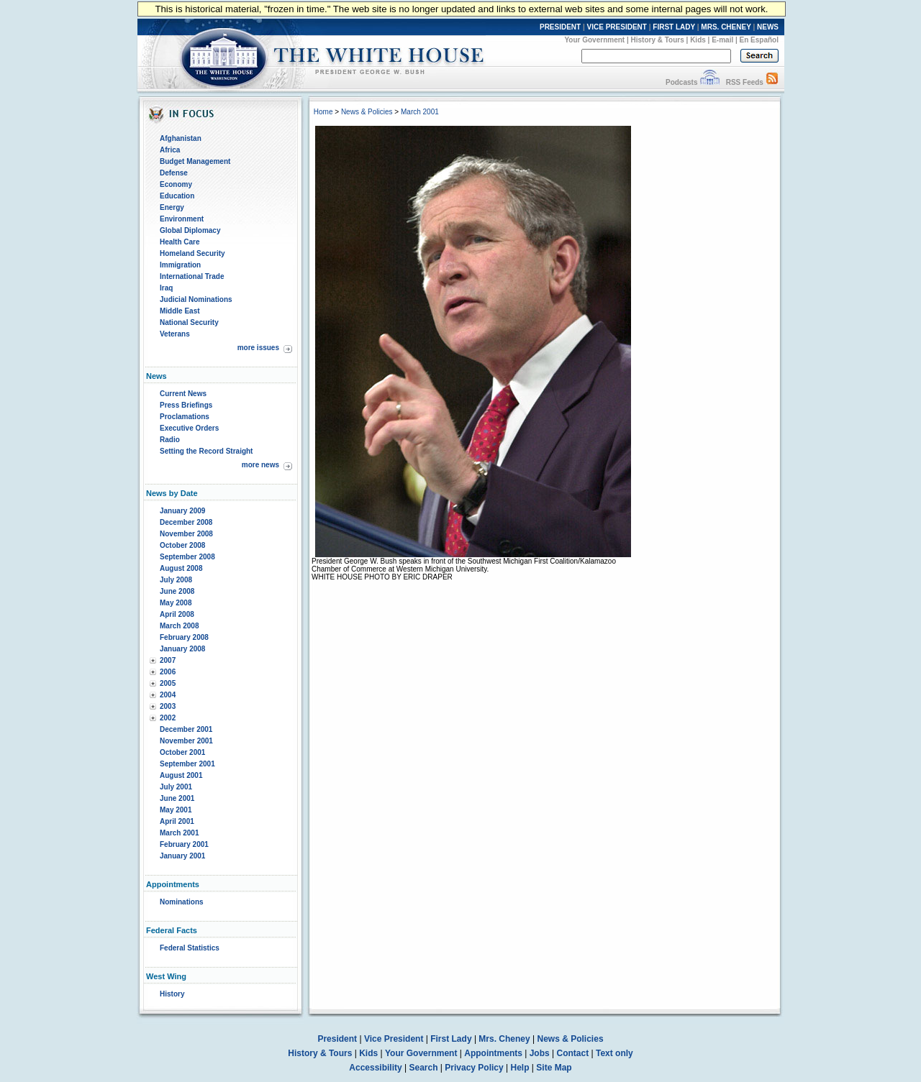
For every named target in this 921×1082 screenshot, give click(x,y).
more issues (258, 348)
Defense (174, 173)
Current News (183, 394)
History (172, 994)
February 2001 (184, 844)
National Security (189, 322)
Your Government (594, 40)
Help (520, 1068)
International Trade (192, 276)
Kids (698, 40)
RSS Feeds (744, 82)
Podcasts (681, 82)
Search (423, 1068)
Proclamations (184, 417)
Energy (172, 207)
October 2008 (182, 545)
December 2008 (186, 522)
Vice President (394, 1039)
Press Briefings (186, 405)
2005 (168, 683)
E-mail (722, 40)
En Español (759, 40)
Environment (182, 219)
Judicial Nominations (196, 299)
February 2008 (184, 637)
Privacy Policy (474, 1068)
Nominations (182, 902)
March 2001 (179, 833)
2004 (168, 695)
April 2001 (177, 821)
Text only (614, 1053)
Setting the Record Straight (206, 451)
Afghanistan (180, 138)
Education (177, 196)
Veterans (175, 334)
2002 (168, 718)
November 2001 (186, 741)
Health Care (180, 242)
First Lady (450, 1039)
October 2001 (182, 752)
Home (323, 112)
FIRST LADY (674, 27)
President (337, 1039)
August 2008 (181, 568)
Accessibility (375, 1068)
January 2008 (182, 649)
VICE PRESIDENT (617, 27)
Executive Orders (189, 428)
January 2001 (182, 856)
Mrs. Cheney (504, 1039)
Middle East (180, 311)
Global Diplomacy (190, 230)
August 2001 (181, 775)
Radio (170, 440)
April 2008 (177, 614)
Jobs (540, 1053)
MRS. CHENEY (725, 27)
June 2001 (177, 798)
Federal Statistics (189, 948)
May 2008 (175, 603)
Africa (170, 150)
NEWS (768, 27)
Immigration (180, 265)
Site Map (553, 1068)
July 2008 (176, 580)
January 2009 (182, 511)
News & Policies (367, 112)
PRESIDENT (560, 27)
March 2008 (179, 626)
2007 (168, 660)
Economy (176, 184)
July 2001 (176, 787)
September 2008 (187, 557)
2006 (168, 672)
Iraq (166, 288)
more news (260, 465)
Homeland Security (192, 253)
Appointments (493, 1053)
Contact (573, 1053)
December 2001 (186, 729)
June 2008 (177, 591)
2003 (168, 706)
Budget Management (195, 161)
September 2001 (187, 764)
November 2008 (186, 534)
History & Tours (657, 40)
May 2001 (175, 810)
